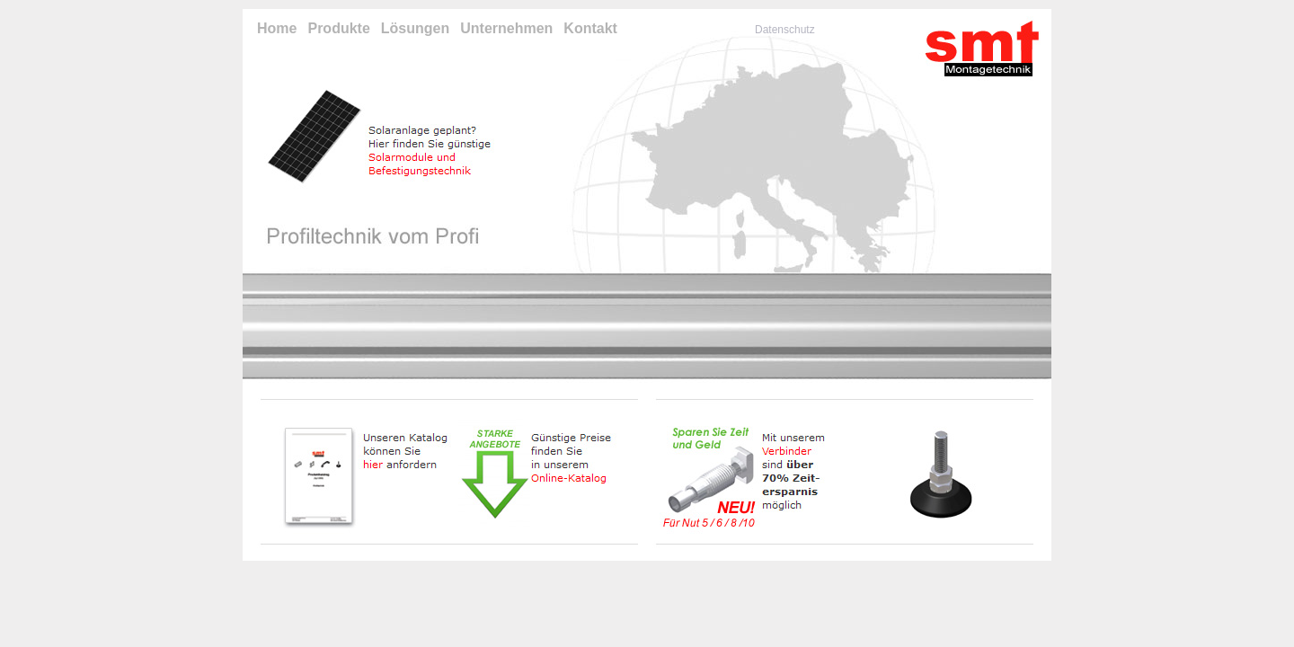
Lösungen (415, 28)
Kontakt (590, 28)
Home (277, 28)
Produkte (338, 28)
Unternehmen (506, 28)
